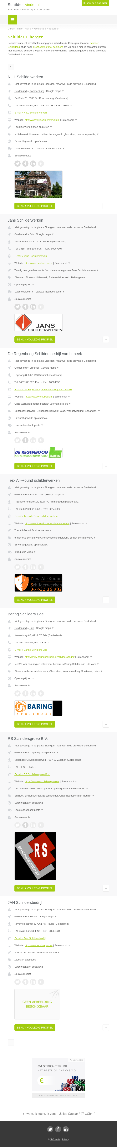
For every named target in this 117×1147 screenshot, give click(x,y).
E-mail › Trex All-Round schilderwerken (36, 516)
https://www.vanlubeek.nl (38, 396)
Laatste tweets (24, 148)
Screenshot (69, 119)
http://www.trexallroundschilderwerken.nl (47, 523)
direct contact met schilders (48, 46)
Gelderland (20, 91)
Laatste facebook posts (50, 148)
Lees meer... (28, 54)
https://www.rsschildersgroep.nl (42, 781)
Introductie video (25, 551)
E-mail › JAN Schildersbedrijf (30, 938)
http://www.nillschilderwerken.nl (42, 119)
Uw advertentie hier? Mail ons (58, 1095)
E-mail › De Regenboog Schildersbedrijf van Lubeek (43, 389)
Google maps (55, 91)
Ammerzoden (36, 494)
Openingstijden (24, 284)
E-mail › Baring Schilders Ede (30, 649)
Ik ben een (95, 3)
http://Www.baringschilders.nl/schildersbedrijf (49, 656)
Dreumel (34, 367)
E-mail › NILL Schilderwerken (30, 112)
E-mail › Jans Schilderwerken (30, 256)
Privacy (65, 1139)
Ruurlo (33, 916)
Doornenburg (36, 91)
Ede (31, 234)
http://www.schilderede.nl (39, 263)
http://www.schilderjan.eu (39, 945)
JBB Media (55, 1139)
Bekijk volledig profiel (35, 206)
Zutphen (34, 752)
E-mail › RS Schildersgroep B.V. (32, 774)
